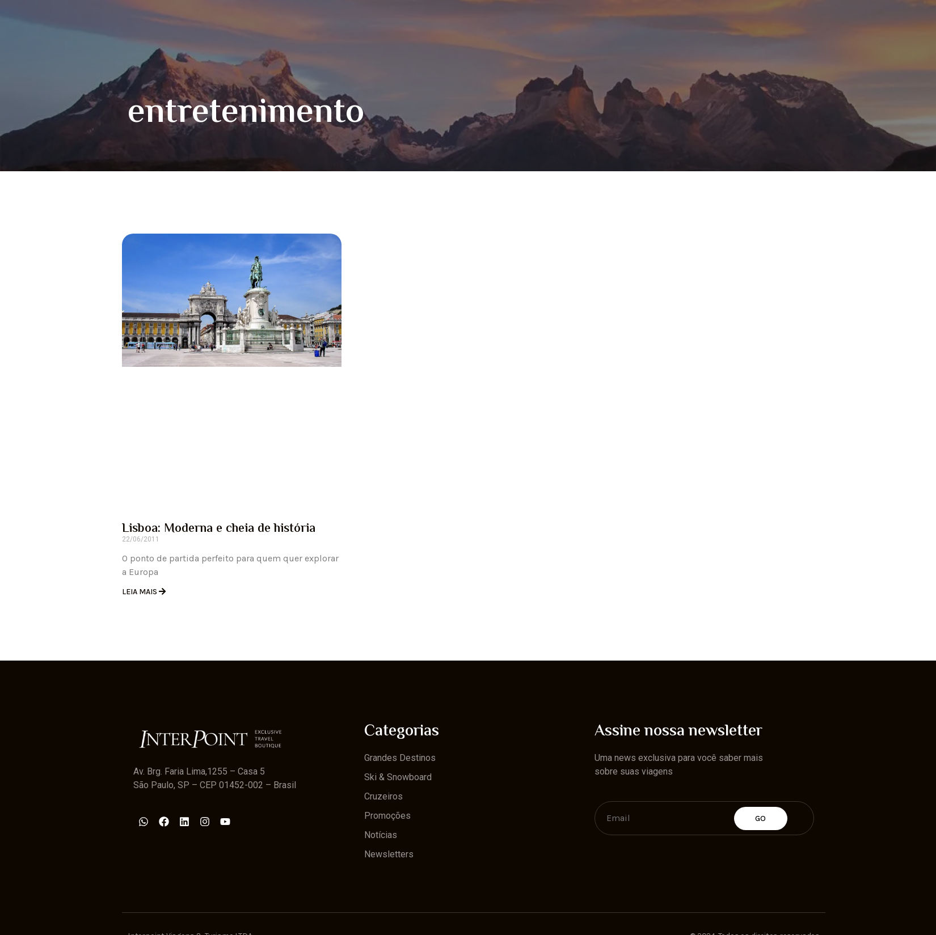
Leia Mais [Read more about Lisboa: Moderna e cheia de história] (140, 591)
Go (760, 818)
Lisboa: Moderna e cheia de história (218, 529)
